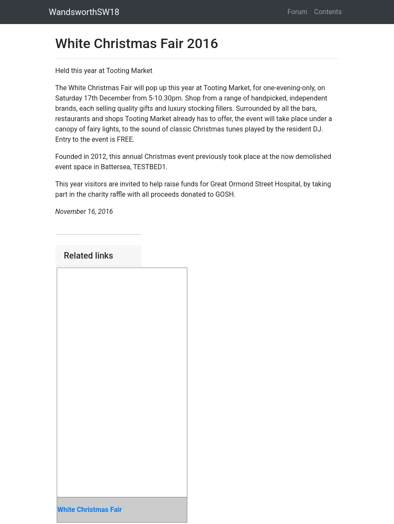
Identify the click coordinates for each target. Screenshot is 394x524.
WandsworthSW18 (84, 12)
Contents (328, 12)
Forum (297, 12)
